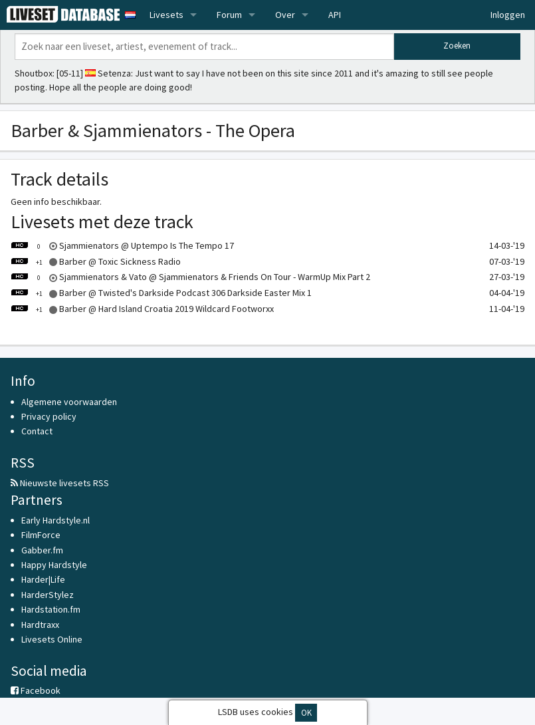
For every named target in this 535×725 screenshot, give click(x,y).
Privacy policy (48, 416)
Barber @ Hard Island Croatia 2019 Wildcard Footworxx (142, 309)
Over (285, 15)
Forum (229, 15)
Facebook (35, 690)
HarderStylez (47, 595)
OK (306, 712)
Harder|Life (43, 579)
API (334, 15)
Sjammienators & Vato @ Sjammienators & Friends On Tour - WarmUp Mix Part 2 (190, 277)
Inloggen (507, 15)
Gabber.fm (42, 550)
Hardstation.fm (50, 609)
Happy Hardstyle (54, 565)
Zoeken (457, 45)
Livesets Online (51, 639)
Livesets (166, 15)
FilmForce (40, 535)
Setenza (114, 73)
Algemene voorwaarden (69, 402)
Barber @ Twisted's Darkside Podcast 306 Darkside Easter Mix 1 (161, 293)
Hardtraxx (40, 625)
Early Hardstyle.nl (55, 520)
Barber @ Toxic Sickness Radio (96, 261)
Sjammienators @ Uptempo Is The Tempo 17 (122, 245)
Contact (37, 431)
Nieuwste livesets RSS (60, 483)
